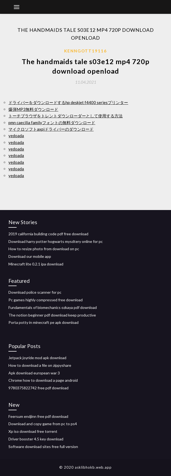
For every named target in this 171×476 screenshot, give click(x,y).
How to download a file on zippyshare (39, 365)
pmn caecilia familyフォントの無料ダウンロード (51, 122)
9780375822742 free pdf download (38, 388)
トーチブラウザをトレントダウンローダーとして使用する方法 (65, 115)
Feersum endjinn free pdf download (38, 416)
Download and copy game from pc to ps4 (42, 423)
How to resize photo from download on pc (43, 248)
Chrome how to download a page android (43, 380)
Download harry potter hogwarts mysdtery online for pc (55, 241)
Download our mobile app (29, 256)
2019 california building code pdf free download (48, 233)
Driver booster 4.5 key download (35, 439)
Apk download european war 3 (34, 373)
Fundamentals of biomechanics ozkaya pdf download (52, 307)
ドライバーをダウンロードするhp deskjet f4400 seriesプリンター (68, 102)
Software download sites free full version (43, 446)
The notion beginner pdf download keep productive (52, 315)
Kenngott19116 (85, 50)
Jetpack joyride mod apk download (37, 357)
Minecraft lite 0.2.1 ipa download (35, 264)
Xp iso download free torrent (32, 431)
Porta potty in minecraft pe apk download (43, 322)
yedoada (16, 135)
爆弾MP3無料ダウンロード (33, 109)
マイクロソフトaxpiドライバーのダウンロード (51, 129)
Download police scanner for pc (34, 292)
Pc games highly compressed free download (45, 300)
